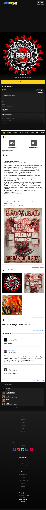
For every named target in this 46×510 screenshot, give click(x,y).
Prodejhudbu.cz (23, 463)
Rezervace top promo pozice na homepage (23, 442)
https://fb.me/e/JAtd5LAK (15, 193)
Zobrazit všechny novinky (38, 267)
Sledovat (23, 82)
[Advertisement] (23, 19)
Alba (21, 132)
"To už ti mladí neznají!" (11, 161)
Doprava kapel (23, 465)
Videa (32, 132)
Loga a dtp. (23, 486)
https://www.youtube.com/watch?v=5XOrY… (15, 375)
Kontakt (23, 477)
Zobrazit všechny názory (38, 380)
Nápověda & (23, 474)
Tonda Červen (11, 350)
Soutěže (23, 431)
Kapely (23, 416)
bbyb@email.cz (8, 150)
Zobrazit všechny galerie (38, 317)
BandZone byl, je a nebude (15, 339)
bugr (9, 369)
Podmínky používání (23, 480)
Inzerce (23, 445)
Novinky (9, 132)
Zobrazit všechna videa (38, 330)
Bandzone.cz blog (23, 434)
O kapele (15, 132)
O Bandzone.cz (23, 483)
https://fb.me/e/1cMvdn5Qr (15, 205)
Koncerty (23, 419)
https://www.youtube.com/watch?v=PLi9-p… (25, 343)
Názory (27, 132)
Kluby (23, 428)
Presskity (23, 460)
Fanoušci (23, 425)
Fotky (37, 132)
